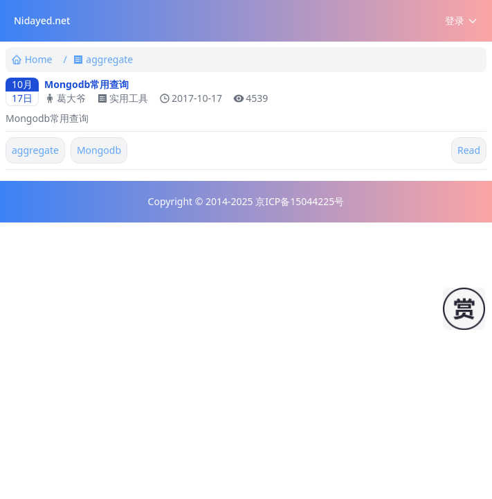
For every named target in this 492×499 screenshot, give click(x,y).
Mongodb (99, 150)
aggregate (35, 150)
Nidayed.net (42, 20)
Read (468, 150)
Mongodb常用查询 (86, 84)
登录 (461, 20)
